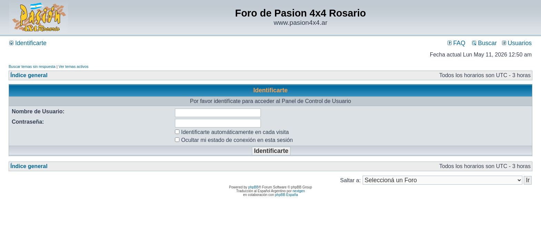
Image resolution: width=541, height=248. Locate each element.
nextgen (299, 191)
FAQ (456, 43)
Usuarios (517, 43)
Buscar (484, 43)
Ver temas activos (74, 66)
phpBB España (286, 195)
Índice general (29, 75)
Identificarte (28, 43)
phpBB (253, 187)
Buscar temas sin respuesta (32, 66)
